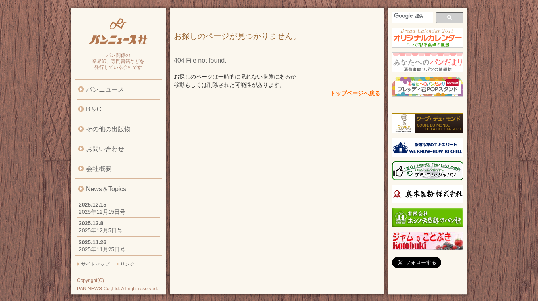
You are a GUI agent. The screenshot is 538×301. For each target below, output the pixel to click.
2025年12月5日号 (101, 230)
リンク (127, 264)
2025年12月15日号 (102, 212)
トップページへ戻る (355, 93)
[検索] (412, 16)
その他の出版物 (108, 129)
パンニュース (105, 89)
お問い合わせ (105, 149)
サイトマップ (95, 264)
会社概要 (98, 168)
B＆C (93, 109)
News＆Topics (106, 189)
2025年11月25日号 (102, 249)
